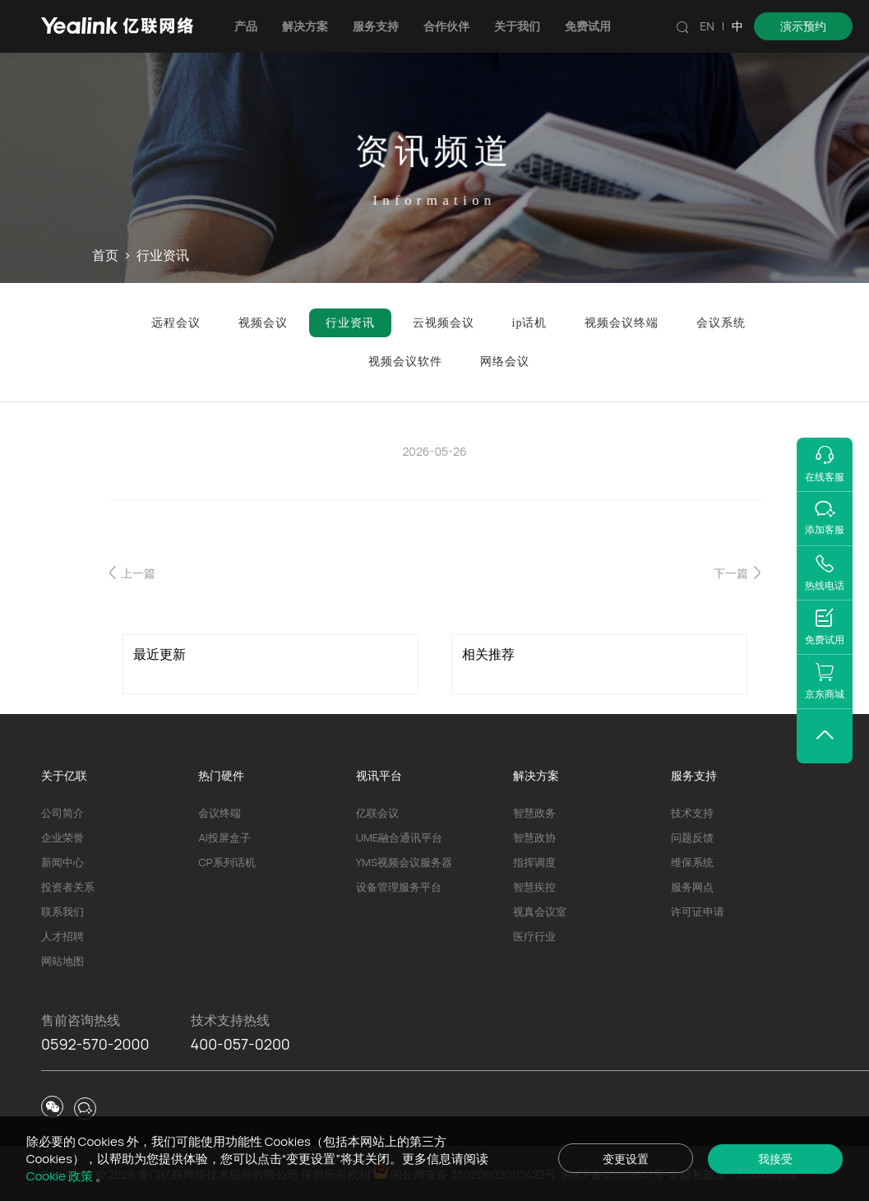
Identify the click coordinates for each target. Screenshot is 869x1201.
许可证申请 (697, 911)
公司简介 (62, 812)
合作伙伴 (446, 26)
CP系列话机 (226, 862)
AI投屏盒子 (224, 837)
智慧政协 (534, 837)
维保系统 (692, 862)
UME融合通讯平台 (399, 837)
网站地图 (62, 960)
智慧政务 (534, 812)
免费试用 (588, 26)
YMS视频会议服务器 (404, 862)
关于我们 (517, 26)
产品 (245, 26)
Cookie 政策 (60, 1176)
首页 (105, 255)
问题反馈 (692, 837)
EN (707, 26)
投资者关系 (68, 886)
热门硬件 (221, 775)
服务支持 (376, 26)
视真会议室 (539, 911)
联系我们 (62, 911)
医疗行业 (534, 936)
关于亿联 (64, 775)
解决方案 (305, 26)
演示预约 (803, 26)
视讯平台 (379, 775)
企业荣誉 (62, 837)
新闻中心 (62, 862)
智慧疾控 (534, 886)
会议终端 (219, 812)
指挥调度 (534, 862)
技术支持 (692, 812)
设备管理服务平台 (398, 886)
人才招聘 (62, 936)
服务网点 (692, 886)
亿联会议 (377, 812)
